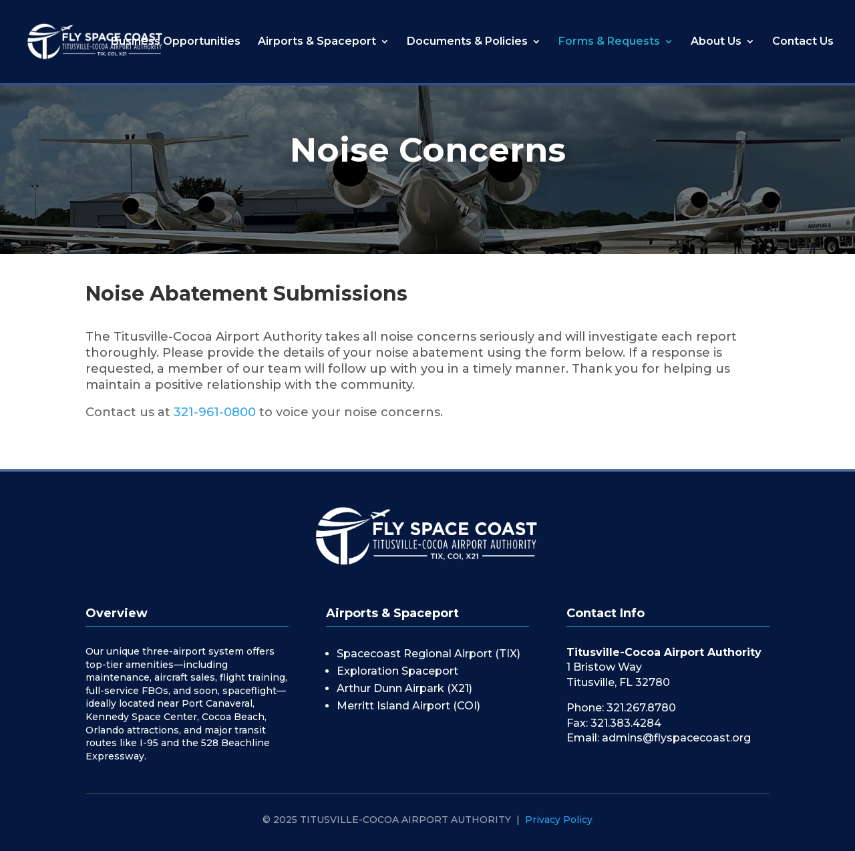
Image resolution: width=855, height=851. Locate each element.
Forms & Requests (609, 42)
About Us (716, 42)
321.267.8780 (641, 707)
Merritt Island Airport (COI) (408, 705)
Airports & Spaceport (317, 42)
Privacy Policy (558, 820)
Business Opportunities (175, 42)
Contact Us (803, 42)
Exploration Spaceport (397, 671)
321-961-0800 (215, 412)
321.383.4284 (625, 723)
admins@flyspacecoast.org (676, 737)
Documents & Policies (467, 42)
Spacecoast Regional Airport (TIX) (428, 653)
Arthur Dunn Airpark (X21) (404, 688)
